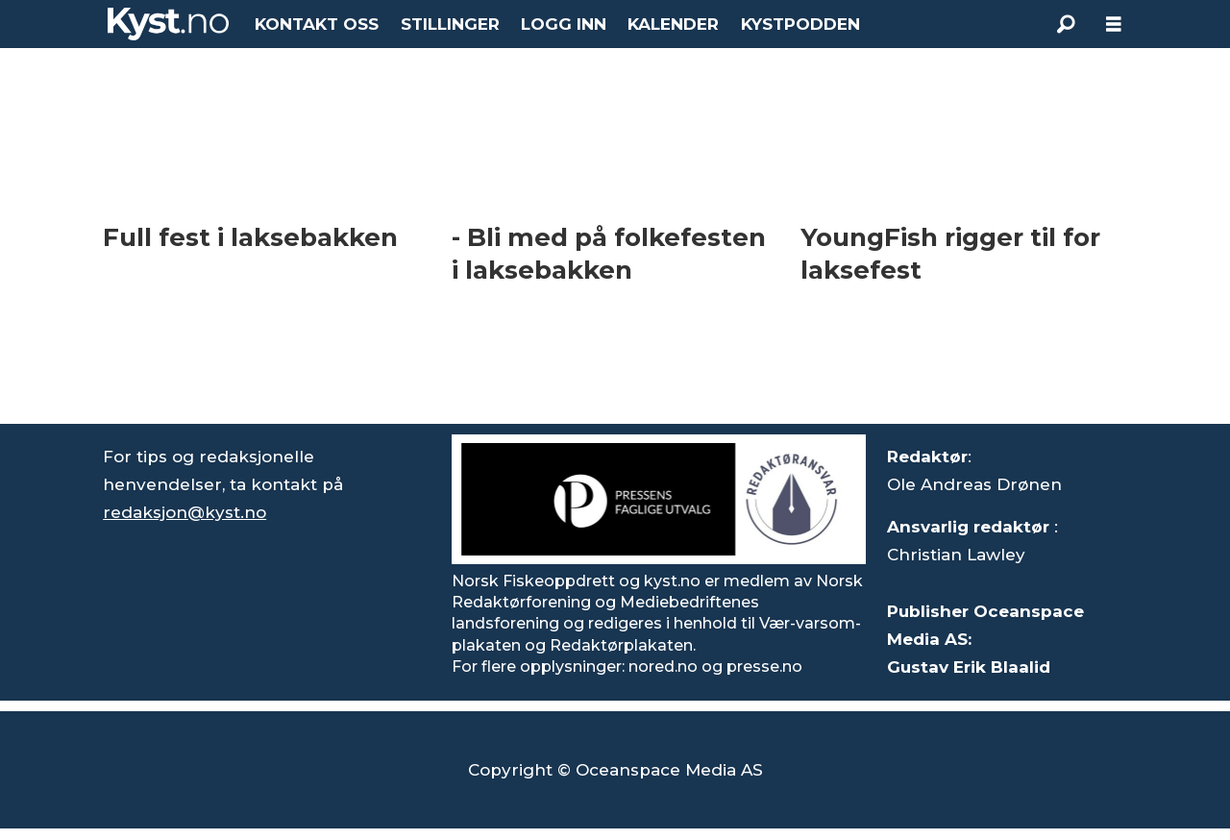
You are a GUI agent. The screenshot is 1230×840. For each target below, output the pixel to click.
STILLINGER (450, 24)
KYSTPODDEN (800, 24)
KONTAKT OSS (317, 24)
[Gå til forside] (168, 24)
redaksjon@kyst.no (184, 512)
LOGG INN (563, 24)
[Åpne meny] (1113, 24)
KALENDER (673, 24)
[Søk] (1066, 24)
